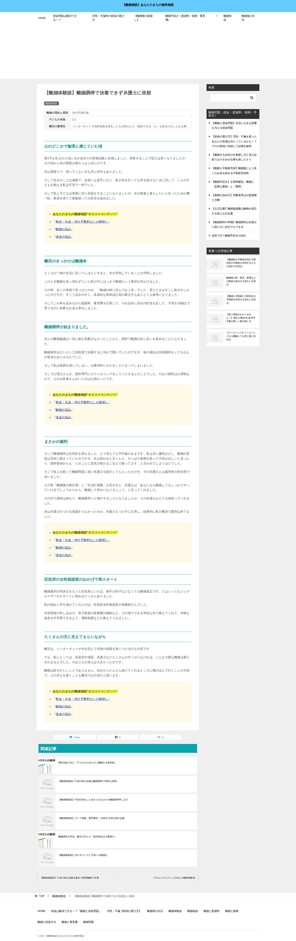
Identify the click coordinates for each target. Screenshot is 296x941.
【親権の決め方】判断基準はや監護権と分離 (234, 197)
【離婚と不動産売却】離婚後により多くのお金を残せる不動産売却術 (234, 170)
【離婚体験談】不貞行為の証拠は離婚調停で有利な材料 (87, 781)
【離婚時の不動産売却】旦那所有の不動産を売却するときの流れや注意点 (241, 263)
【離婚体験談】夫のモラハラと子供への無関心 (82, 855)
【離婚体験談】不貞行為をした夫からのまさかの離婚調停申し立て (93, 799)
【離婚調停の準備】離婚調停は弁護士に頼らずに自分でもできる (234, 224)
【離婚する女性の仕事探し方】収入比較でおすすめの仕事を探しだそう (234, 157)
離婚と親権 (231, 911)
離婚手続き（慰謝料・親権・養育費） (185, 17)
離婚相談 (227, 17)
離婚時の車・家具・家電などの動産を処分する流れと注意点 (241, 281)
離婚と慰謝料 (212, 911)
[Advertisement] (148, 52)
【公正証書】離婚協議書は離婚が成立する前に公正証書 (234, 211)
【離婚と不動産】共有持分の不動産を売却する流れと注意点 (241, 299)
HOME (41, 911)
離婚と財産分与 (47, 921)
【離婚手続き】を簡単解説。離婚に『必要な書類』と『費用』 (233, 184)
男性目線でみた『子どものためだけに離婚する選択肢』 (87, 762)
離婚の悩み (63, 229)
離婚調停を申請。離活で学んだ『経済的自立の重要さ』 (87, 836)
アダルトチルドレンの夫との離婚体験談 (174, 877)
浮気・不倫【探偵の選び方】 (124, 911)
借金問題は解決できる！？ (65, 17)
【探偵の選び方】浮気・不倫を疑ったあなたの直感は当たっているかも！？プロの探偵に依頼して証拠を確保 (234, 141)
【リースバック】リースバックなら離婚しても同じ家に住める (241, 336)
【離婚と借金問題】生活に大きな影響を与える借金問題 (234, 125)
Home (42, 17)
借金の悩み (63, 236)
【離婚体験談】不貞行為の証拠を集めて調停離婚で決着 (69, 877)
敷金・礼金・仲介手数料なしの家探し (82, 221)
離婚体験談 (51, 103)
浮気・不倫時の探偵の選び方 (108, 17)
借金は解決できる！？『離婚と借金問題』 (76, 911)
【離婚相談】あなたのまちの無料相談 (148, 4)
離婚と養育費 (70, 921)
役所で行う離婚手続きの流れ (229, 235)
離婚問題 (88, 921)
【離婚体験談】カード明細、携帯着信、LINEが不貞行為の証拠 (91, 818)
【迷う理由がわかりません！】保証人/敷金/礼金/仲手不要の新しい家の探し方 (240, 318)
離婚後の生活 (248, 17)
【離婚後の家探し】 (143, 17)
